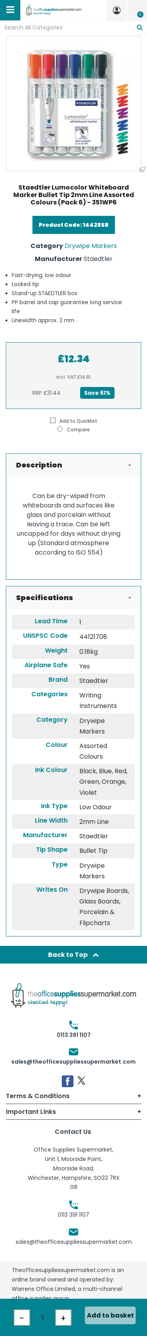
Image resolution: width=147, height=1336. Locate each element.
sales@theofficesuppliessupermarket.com (73, 1062)
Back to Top (73, 954)
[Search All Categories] (73, 27)
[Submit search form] (140, 27)
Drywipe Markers (91, 245)
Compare (73, 429)
